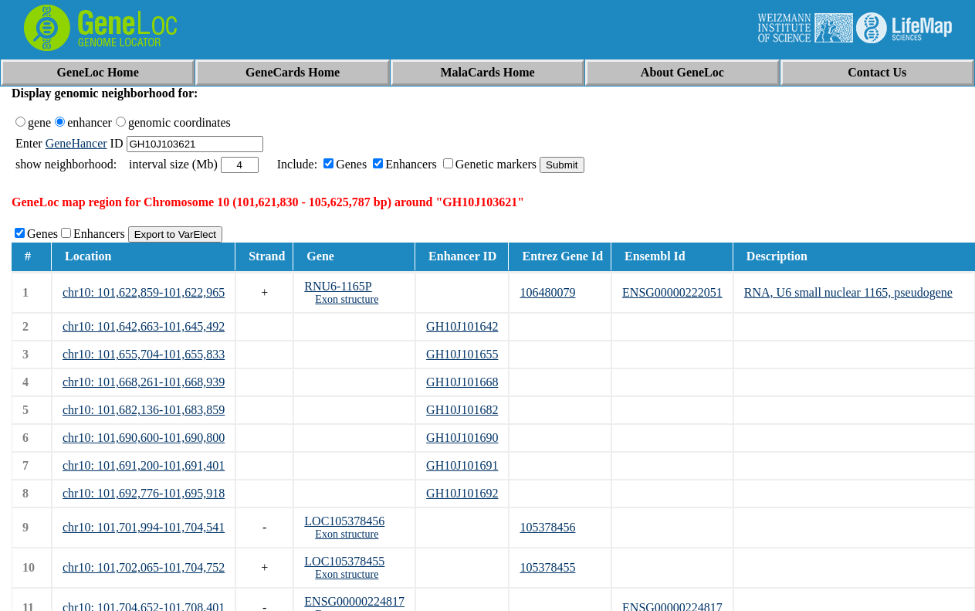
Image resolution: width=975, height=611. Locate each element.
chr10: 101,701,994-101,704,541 (144, 527)
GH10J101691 (462, 465)
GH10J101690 (462, 437)
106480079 (547, 292)
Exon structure (346, 299)
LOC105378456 (344, 521)
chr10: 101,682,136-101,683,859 (144, 409)
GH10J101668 (462, 382)
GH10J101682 (462, 409)
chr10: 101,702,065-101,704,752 (144, 567)
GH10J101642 (462, 326)
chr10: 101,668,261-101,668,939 (144, 382)
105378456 (547, 527)
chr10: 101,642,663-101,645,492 (144, 326)
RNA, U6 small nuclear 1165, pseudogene (848, 292)
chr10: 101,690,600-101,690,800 (144, 437)
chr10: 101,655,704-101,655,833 (144, 354)
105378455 (547, 567)
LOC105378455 (344, 561)
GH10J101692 (462, 493)
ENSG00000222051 (672, 292)
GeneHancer (76, 143)
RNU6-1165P (337, 286)
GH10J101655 (462, 354)
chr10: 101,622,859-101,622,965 (144, 292)
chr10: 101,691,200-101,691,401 (144, 465)
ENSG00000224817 (354, 601)
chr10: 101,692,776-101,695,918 (144, 493)
